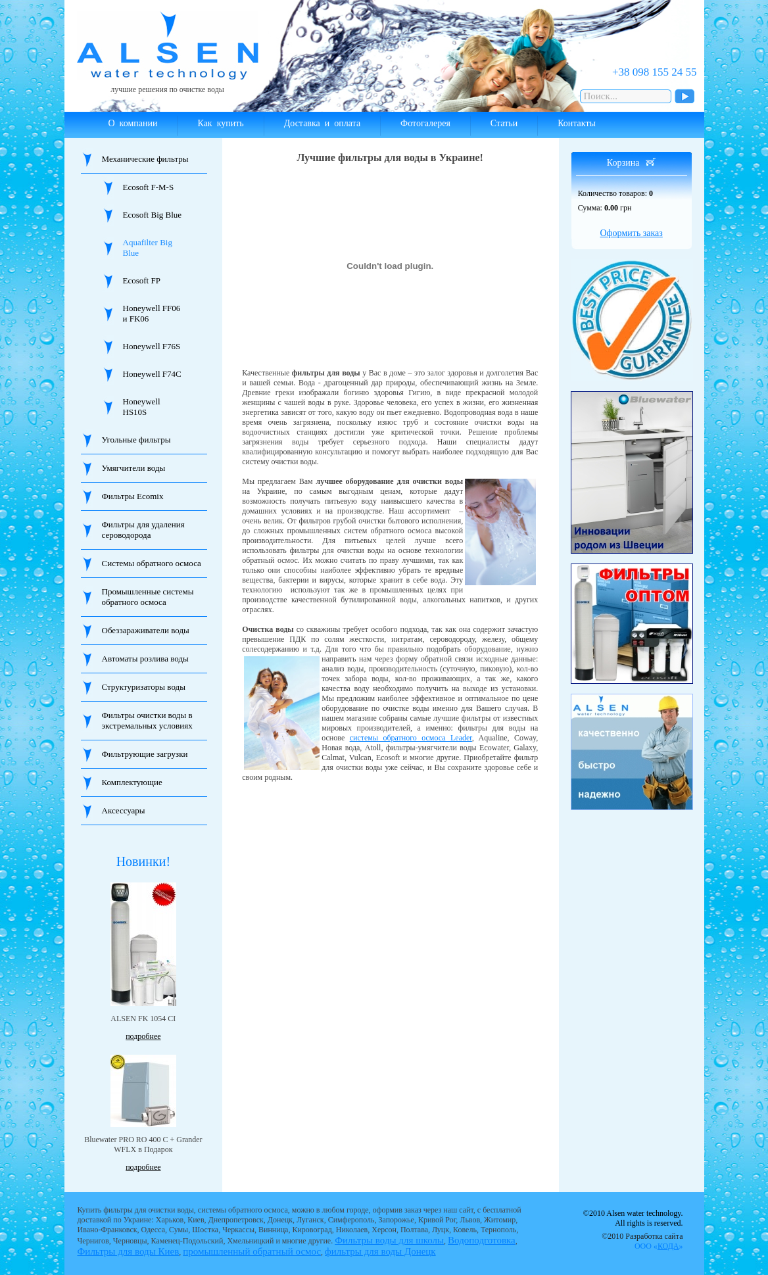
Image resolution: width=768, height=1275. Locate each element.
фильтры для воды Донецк (380, 1251)
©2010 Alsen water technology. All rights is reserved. (633, 1218)
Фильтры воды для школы (389, 1240)
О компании (133, 123)
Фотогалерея (425, 123)
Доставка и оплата (322, 123)
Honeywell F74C (152, 374)
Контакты (577, 123)
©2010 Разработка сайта (642, 1241)
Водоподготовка (482, 1240)
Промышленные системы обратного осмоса (148, 597)
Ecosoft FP (141, 280)
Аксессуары (123, 810)
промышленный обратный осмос (252, 1251)
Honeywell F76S (152, 346)
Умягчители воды (134, 468)
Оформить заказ (631, 233)
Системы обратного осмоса (151, 563)
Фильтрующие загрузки (145, 754)
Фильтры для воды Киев (129, 1251)
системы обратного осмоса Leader (411, 737)
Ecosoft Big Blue (152, 215)
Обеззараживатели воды (145, 630)
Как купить (220, 123)
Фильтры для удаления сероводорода (143, 529)
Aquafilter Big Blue (147, 247)
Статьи (504, 123)
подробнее (143, 1036)
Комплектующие (132, 782)
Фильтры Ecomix (133, 496)
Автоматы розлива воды (145, 658)
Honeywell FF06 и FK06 (152, 313)
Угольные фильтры (136, 440)
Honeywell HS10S (141, 407)
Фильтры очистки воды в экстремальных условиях (147, 720)
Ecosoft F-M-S (148, 187)
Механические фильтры (145, 159)
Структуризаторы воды (143, 687)
